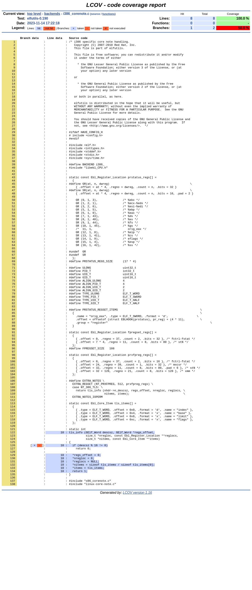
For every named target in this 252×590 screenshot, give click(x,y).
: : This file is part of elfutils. (63, 51)
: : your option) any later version (66, 78)
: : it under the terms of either (61, 62)
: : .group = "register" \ (107, 380)
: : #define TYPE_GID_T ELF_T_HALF (71, 357)
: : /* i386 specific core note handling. (66, 43)
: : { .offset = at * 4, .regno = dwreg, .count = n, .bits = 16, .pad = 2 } (97, 225)
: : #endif (40, 159)
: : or (39, 85)
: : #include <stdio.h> (50, 178)
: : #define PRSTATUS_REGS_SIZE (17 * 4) (69, 306)
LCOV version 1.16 (137, 582)
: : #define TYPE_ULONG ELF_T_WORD (71, 345)
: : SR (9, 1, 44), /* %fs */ (70, 260)
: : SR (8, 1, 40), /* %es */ (70, 256)
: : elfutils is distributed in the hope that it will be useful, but (91, 116)
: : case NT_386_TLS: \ (52, 457)
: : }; (39, 302)
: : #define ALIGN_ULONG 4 (63, 329)
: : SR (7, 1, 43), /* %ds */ (70, 252)
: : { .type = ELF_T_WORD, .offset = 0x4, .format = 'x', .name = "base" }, (97, 488)
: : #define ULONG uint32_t (69, 314)
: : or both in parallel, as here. (62, 109)
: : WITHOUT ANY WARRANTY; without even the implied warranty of (87, 120)
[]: (55, 527)
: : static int (44, 508)
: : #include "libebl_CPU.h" (55, 194)
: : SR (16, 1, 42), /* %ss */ (70, 287)
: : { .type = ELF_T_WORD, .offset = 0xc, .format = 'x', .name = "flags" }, (97, 496)
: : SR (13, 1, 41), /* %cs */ (70, 275)
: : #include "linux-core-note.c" (59, 574)
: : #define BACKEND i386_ (53, 190)
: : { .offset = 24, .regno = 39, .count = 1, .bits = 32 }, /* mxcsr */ (94, 430)
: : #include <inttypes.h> (53, 171)
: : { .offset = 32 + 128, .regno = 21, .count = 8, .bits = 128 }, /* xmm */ (98, 438)
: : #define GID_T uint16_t (69, 326)
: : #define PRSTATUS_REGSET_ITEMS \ (102, 364)
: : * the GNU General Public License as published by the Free (87, 93)
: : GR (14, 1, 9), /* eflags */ (72, 279)
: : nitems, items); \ (93, 465)
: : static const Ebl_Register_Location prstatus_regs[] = (79, 206)
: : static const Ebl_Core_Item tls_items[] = (69, 477)
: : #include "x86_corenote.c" (56, 570)
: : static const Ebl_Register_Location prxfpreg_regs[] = (79, 419)
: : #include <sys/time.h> (53, 182)
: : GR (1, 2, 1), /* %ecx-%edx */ (75, 236)
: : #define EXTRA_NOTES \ (53, 450)
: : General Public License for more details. (71, 128)
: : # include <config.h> (52, 155)
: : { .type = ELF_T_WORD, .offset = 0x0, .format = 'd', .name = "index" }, (97, 484)
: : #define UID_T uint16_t (69, 322)
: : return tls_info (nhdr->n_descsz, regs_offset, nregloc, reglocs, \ (93, 461)
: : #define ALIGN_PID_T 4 (63, 333)
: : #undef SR (44, 298)
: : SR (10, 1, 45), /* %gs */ (70, 264)
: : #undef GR (44, 295)
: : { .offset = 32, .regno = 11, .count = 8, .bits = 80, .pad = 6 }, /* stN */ (101, 434)
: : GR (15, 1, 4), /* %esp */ (71, 283)
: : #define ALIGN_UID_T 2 (63, 337)
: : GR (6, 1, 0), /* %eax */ (71, 248)
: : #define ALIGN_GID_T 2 (63, 341)
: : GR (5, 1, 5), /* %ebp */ (71, 244)
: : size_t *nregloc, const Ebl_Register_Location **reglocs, (90, 515)
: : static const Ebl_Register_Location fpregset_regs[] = (79, 391)
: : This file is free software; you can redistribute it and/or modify (92, 58)
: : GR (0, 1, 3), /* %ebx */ (71, 233)
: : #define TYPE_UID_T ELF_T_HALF (71, 353)
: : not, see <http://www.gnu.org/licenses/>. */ (75, 144)
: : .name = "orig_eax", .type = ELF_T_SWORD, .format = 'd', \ (100, 372)
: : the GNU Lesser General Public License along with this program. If (93, 140)
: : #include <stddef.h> (51, 175)
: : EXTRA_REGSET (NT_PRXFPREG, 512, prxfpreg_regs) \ (77, 453)
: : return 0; (46, 531)
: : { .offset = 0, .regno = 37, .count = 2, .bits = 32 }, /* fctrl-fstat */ (98, 399)
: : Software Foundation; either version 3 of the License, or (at (92, 74)
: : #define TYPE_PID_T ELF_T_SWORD (71, 349)
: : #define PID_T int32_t (68, 318)
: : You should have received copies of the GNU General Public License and (96, 136)
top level (34, 13)
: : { (38, 209)
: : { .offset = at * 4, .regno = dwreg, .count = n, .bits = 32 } (89, 217)
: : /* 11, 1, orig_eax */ (74, 267)
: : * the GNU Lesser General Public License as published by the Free (93, 70)
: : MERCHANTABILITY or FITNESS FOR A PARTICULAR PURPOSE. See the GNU (92, 124)
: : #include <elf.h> (49, 167)
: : (35, 54)
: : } (38, 384)
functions (108, 13)
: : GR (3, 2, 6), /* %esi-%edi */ (75, 240)
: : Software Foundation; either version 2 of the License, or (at (92, 97)
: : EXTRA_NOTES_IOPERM (52, 469)
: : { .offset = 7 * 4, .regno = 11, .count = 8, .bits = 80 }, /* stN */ (95, 403)
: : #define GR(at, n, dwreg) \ (97, 213)
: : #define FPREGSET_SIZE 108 (58, 411)
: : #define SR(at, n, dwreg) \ (97, 221)
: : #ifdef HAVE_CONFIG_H (52, 151)
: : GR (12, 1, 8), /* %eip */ (71, 271)
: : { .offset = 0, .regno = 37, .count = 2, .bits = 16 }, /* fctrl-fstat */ (98, 426)
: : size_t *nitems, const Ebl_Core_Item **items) (81, 519)
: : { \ (102, 368)
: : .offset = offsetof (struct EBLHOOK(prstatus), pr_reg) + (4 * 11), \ (102, 376)
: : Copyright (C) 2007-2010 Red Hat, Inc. (69, 47)
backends (52, 13)
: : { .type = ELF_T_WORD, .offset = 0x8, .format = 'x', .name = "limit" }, (97, 492)
